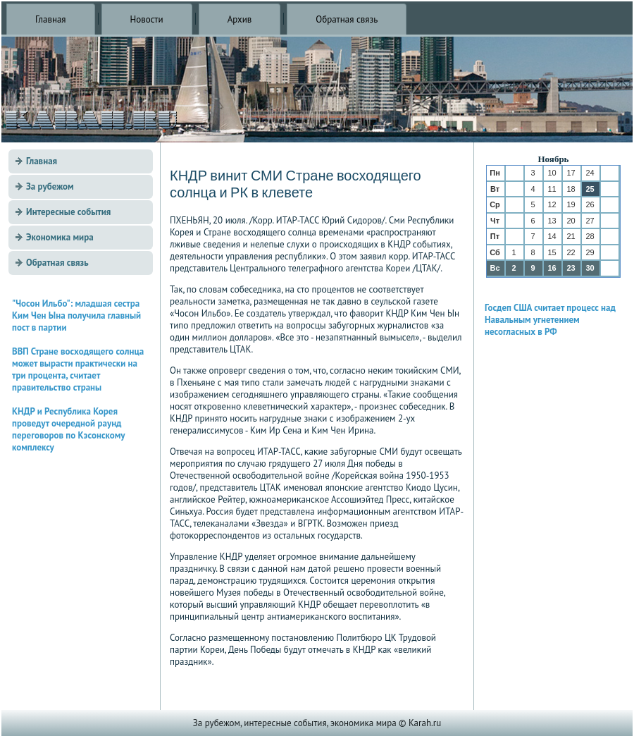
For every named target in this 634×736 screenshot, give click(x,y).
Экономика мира (60, 237)
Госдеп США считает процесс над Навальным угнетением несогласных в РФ (550, 320)
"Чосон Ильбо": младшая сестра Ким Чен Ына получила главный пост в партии (76, 315)
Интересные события (68, 212)
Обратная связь (347, 19)
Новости (146, 19)
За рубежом (50, 186)
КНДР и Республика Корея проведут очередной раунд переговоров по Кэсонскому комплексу (68, 429)
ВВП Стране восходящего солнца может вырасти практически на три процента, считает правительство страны (78, 369)
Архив (240, 19)
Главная (50, 19)
